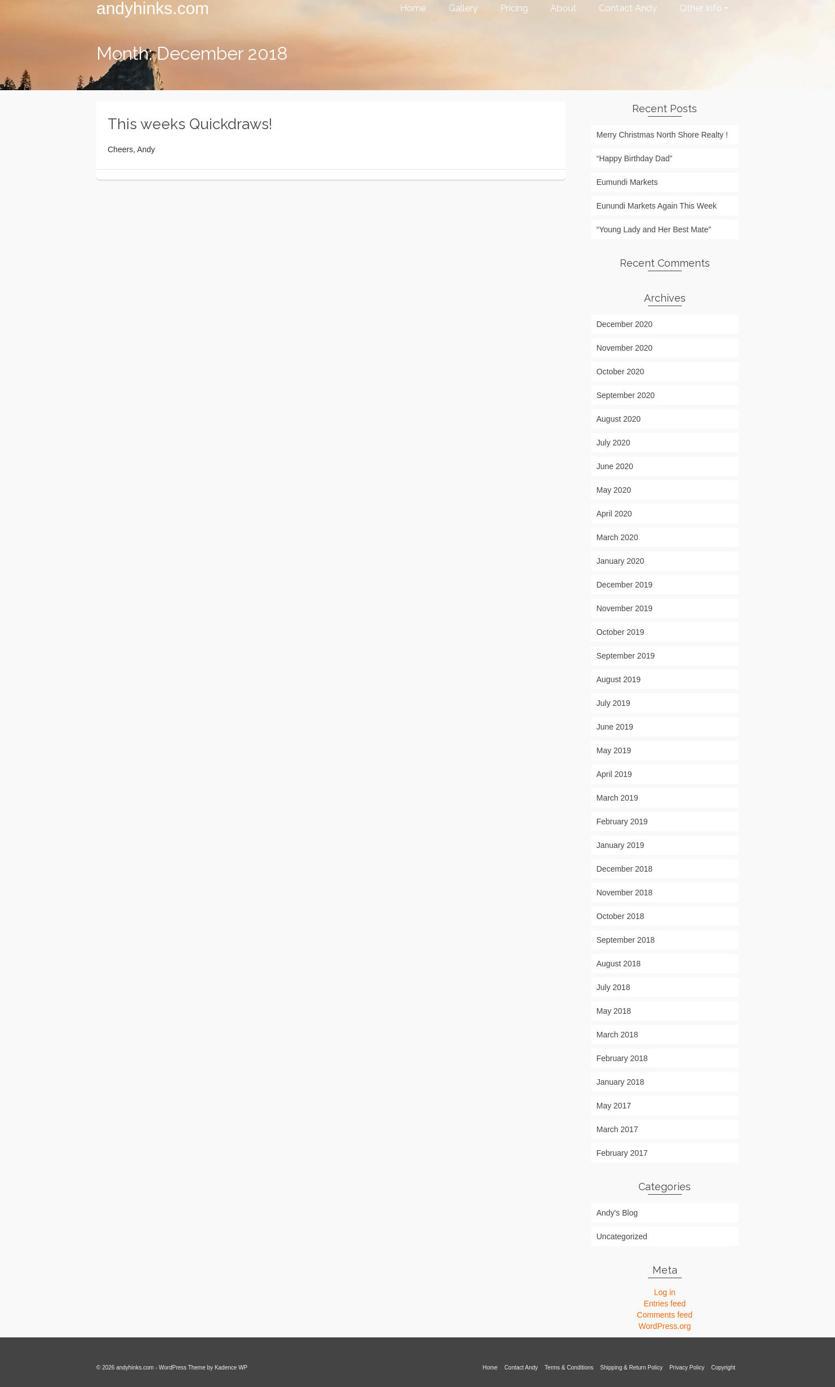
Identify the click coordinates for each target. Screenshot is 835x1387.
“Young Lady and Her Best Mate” (654, 229)
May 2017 (614, 1105)
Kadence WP (231, 1367)
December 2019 (625, 584)
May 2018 (614, 1010)
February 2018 (622, 1058)
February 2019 (622, 821)
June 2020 (615, 466)
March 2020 (617, 537)
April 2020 (614, 513)
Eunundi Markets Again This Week (657, 205)
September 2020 (626, 395)
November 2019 (625, 608)
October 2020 (621, 371)
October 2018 (621, 916)
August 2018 (619, 963)
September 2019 (626, 655)
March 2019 (617, 797)
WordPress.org (664, 1326)
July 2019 (613, 703)
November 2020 (625, 347)
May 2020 (614, 489)
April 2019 (614, 774)
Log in (665, 1292)
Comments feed (664, 1314)
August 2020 (619, 418)
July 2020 (613, 442)
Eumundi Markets (627, 182)
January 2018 (621, 1081)
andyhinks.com (152, 8)
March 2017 (617, 1129)
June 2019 (615, 726)
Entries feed (664, 1303)
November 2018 (625, 892)
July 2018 (613, 987)
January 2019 (621, 845)
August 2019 (619, 679)
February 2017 (622, 1153)
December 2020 (625, 324)
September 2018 (626, 939)
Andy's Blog (617, 1212)
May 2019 (614, 750)
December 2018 (625, 868)
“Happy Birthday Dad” (635, 158)
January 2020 (621, 561)
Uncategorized (622, 1236)
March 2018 (617, 1034)
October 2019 (621, 632)
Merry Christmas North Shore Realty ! (662, 134)
